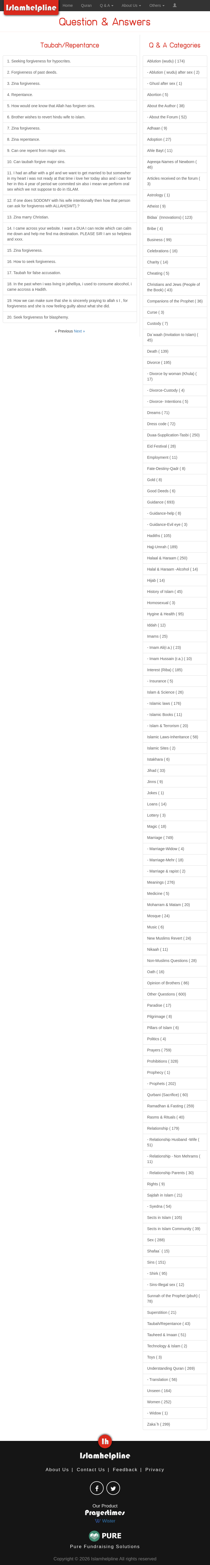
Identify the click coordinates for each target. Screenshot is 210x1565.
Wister (105, 1521)
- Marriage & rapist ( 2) (166, 871)
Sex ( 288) (156, 1240)
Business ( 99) (159, 240)
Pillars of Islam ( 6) (163, 1028)
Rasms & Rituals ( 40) (165, 1117)
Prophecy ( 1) (158, 1072)
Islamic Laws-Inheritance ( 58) (172, 737)
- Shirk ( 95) (157, 1273)
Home (68, 5)
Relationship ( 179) (163, 1128)
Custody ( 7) (157, 323)
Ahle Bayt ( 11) (160, 150)
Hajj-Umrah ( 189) (162, 547)
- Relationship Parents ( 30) (170, 1173)
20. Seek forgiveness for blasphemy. (38, 317)
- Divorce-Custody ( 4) (166, 390)
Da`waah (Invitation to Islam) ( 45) (172, 337)
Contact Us (91, 1469)
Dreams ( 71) (158, 412)
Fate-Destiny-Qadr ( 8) (166, 468)
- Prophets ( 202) (161, 1083)
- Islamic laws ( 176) (164, 703)
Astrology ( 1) (158, 195)
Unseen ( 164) (159, 1391)
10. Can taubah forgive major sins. (36, 162)
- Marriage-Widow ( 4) (165, 849)
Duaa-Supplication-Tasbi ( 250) (173, 435)
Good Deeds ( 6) (161, 491)
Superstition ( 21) (161, 1312)
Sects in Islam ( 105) (164, 1217)
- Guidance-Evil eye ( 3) (167, 524)
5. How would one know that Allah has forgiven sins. (51, 106)
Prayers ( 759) (159, 1050)
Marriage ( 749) (160, 837)
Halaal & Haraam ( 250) (167, 558)
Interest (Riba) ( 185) (164, 670)
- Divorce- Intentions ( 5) (167, 401)
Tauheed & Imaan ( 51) (166, 1335)
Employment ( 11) (162, 457)
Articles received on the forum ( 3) (173, 181)
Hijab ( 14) (156, 580)
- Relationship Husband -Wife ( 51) (173, 1142)
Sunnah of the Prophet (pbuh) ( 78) (173, 1298)
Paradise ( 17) (159, 1005)
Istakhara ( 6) (158, 759)
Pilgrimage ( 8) (159, 1016)
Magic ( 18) (156, 826)
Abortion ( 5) (157, 94)
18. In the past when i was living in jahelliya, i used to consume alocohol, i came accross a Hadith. (69, 287)
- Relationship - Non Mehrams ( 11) (173, 1159)
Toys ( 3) (154, 1357)
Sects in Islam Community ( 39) (173, 1229)
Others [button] (157, 5)
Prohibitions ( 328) (162, 1061)
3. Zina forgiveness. (23, 83)
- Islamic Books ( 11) (164, 714)
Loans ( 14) (157, 804)
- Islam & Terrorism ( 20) (167, 726)
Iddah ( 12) (156, 625)
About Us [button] (131, 5)
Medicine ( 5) (158, 893)
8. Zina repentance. (23, 139)
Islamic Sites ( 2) (161, 748)
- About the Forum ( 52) (167, 117)
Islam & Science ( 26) (165, 692)
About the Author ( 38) (166, 106)
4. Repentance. (20, 94)
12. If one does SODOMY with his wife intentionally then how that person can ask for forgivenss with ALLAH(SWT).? (68, 203)
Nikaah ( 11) (157, 949)
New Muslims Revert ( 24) (169, 938)
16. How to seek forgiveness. (31, 261)
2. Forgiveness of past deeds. (32, 72)
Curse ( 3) (155, 312)
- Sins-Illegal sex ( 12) (165, 1284)
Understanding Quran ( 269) (171, 1368)
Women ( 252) (159, 1402)
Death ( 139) (157, 351)
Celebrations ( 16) (162, 251)
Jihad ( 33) (156, 770)
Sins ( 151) (156, 1262)
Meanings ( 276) (161, 882)
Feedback (125, 1469)
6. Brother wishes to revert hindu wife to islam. (46, 117)
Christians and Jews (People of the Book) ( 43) (173, 287)
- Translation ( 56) (162, 1379)
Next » (79, 331)
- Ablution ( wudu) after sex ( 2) (173, 72)
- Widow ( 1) (157, 1413)
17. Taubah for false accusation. (34, 273)
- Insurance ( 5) (160, 681)
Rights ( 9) (156, 1184)
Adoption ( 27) (159, 139)
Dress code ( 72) (161, 424)
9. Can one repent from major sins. (36, 150)
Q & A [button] (106, 5)
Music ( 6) (155, 927)
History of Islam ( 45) (164, 591)
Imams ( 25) (157, 636)
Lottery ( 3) (156, 815)
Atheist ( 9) (156, 206)
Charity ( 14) (157, 262)
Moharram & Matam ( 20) (168, 905)
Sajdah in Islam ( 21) (164, 1195)
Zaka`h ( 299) (158, 1424)
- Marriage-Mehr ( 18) (165, 860)
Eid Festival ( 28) (161, 446)
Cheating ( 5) (158, 273)
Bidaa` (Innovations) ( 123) (169, 217)
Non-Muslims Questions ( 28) (172, 960)
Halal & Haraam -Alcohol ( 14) (172, 569)
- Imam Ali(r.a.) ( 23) (164, 647)
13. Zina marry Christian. (28, 217)
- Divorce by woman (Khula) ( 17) (172, 376)
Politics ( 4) (156, 1039)
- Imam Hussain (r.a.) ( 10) (169, 658)
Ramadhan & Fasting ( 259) (170, 1106)
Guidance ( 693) (160, 502)
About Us (57, 1469)
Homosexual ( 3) (161, 603)
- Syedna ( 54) (159, 1206)
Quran (86, 5)
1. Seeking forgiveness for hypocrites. (39, 61)
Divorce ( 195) (159, 362)
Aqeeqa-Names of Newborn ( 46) (172, 164)
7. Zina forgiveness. (23, 128)
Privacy (155, 1469)
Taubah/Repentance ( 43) (168, 1323)
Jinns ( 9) (155, 781)
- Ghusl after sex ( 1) (164, 83)
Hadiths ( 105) (159, 535)
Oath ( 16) (155, 972)
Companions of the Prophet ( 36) (175, 301)
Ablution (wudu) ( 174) (166, 61)
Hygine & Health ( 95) (165, 614)
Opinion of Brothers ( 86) (168, 983)
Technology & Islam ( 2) (167, 1346)
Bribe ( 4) (155, 228)
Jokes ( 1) (155, 793)
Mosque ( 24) (158, 916)
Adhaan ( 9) (157, 128)
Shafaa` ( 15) (158, 1251)
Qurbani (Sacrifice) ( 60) (167, 1095)
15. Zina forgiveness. (25, 250)
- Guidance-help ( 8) (164, 513)
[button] (175, 5)
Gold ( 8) (154, 480)
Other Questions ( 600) (166, 994)
